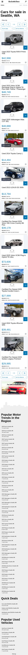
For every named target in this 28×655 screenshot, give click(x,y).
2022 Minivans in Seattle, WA (8, 592)
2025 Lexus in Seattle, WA (8, 482)
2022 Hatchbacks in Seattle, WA (9, 537)
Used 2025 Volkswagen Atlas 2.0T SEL (13, 120)
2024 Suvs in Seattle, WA (7, 431)
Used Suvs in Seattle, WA (7, 629)
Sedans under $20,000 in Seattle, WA (10, 609)
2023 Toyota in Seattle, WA (8, 457)
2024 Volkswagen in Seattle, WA (9, 495)
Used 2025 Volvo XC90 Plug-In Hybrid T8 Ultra (14, 256)
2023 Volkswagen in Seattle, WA (9, 503)
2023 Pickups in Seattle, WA (8, 533)
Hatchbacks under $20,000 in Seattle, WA (11, 613)
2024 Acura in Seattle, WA (8, 516)
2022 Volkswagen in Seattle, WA (9, 554)
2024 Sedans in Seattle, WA (8, 461)
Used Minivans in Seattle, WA (8, 646)
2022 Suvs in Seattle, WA (7, 448)
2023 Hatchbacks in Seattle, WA (9, 549)
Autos (2, 5)
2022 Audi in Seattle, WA (7, 541)
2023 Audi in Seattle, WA (7, 486)
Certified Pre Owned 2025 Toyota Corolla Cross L (12, 290)
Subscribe (25, 5)
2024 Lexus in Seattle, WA (8, 490)
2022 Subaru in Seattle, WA (8, 579)
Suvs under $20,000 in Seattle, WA (9, 604)
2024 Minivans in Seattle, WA (8, 583)
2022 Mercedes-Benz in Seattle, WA (10, 566)
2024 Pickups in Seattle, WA (8, 528)
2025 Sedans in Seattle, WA (8, 465)
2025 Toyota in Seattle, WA (8, 444)
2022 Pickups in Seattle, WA (8, 571)
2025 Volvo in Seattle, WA (7, 520)
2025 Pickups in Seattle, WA (8, 562)
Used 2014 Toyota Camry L (12, 153)
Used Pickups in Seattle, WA (8, 641)
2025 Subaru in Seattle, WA (8, 511)
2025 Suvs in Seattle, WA (7, 427)
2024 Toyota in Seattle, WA (8, 440)
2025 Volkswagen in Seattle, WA (9, 499)
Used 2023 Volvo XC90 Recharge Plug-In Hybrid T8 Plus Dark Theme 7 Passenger (13, 87)
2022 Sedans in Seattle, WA (8, 575)
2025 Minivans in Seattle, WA (8, 558)
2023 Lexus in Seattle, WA (8, 473)
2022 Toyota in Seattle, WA (8, 524)
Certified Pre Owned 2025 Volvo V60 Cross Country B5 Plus (13, 223)
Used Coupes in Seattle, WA (8, 650)
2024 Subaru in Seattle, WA (8, 478)
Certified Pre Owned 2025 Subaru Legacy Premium (12, 358)
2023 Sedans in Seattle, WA (8, 452)
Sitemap (14, 653)
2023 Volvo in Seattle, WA (7, 469)
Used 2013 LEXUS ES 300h (13, 187)
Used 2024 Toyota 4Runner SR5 (12, 324)
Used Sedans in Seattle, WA (8, 633)
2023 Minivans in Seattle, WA (8, 587)
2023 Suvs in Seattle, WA (7, 435)
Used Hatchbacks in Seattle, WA (9, 637)
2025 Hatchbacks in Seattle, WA (9, 545)
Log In (20, 5)
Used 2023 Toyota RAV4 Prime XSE (14, 52)
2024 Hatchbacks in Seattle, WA (9, 507)
